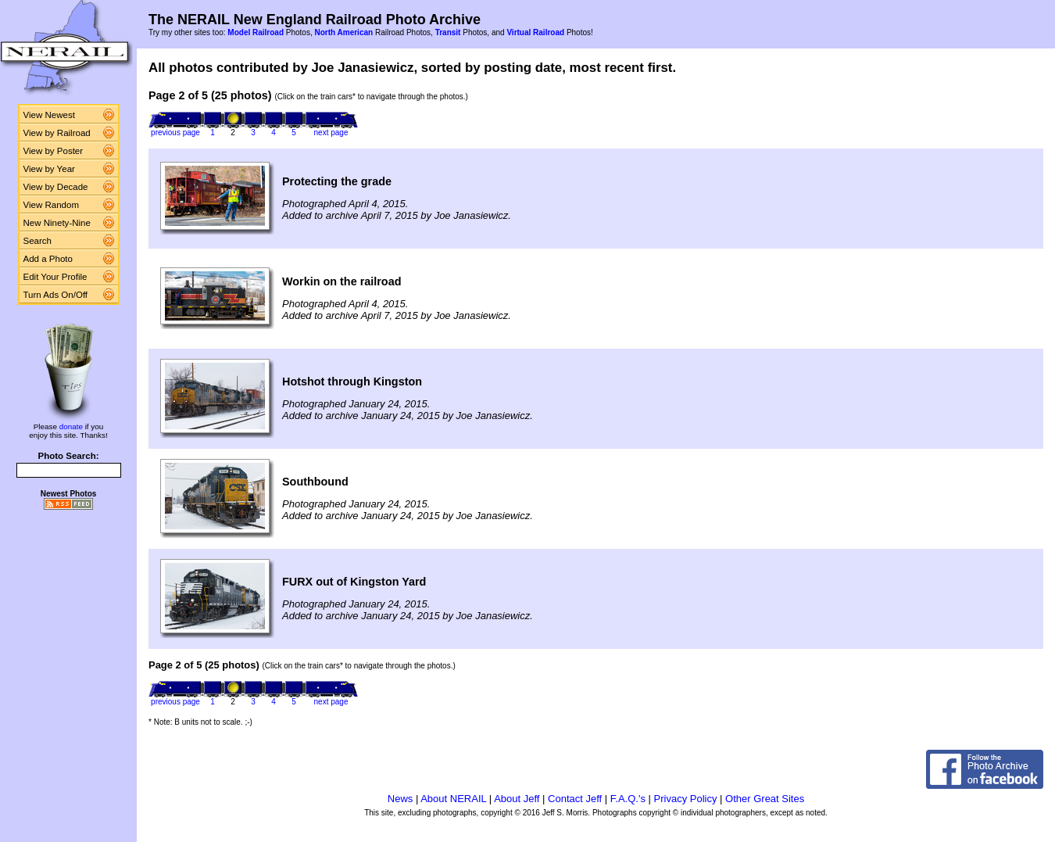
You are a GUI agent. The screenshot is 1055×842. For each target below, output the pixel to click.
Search (37, 240)
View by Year (49, 169)
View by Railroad (57, 133)
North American (343, 32)
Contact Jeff (575, 798)
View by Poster (53, 151)
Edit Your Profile (55, 276)
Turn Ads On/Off (55, 294)
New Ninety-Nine (57, 223)
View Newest (49, 115)
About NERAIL (453, 798)
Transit (448, 32)
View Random (51, 205)
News (400, 798)
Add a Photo (48, 258)
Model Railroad (255, 32)
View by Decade (55, 187)
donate (71, 426)
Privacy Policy (685, 798)
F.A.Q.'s (628, 798)
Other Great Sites (764, 798)
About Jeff (516, 798)
